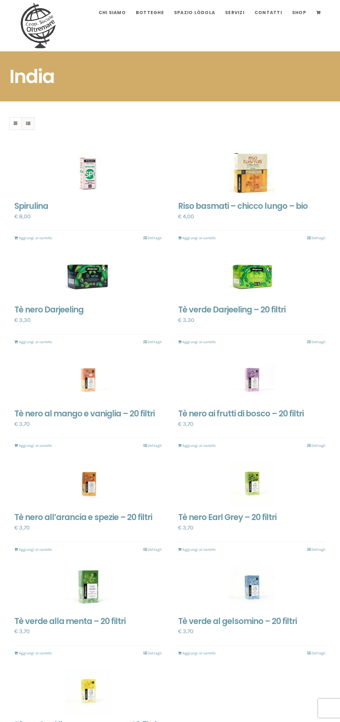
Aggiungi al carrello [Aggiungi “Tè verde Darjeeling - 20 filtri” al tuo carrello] (199, 342)
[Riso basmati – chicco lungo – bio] (251, 172)
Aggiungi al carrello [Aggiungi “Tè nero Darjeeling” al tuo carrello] (35, 342)
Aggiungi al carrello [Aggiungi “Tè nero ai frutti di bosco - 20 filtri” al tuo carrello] (199, 445)
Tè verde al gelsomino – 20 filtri (237, 621)
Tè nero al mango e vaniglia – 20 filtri (84, 413)
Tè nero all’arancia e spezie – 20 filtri (83, 517)
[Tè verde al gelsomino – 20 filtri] (251, 587)
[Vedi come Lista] (28, 123)
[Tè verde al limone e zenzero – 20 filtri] (88, 691)
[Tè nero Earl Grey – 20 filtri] (251, 483)
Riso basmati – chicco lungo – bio (243, 206)
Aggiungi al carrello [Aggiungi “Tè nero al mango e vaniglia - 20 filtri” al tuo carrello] (35, 445)
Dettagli (155, 238)
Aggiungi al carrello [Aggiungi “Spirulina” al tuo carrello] (35, 238)
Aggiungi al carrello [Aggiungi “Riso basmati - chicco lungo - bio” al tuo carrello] (199, 238)
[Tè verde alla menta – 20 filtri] (88, 587)
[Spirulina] (88, 172)
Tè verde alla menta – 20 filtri (70, 621)
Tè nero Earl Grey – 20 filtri (227, 517)
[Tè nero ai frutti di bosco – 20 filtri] (251, 379)
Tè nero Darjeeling (49, 309)
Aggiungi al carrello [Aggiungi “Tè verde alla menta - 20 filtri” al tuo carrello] (35, 653)
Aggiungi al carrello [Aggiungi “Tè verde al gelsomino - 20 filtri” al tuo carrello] (199, 653)
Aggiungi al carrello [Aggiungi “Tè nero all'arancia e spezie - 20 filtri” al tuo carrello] (35, 549)
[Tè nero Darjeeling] (88, 275)
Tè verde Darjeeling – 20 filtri (232, 309)
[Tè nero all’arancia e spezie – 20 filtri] (88, 483)
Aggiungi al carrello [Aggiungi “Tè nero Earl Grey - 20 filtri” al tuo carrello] (199, 549)
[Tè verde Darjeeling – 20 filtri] (251, 275)
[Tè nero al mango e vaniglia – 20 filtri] (88, 379)
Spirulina (31, 206)
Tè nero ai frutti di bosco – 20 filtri (241, 413)
